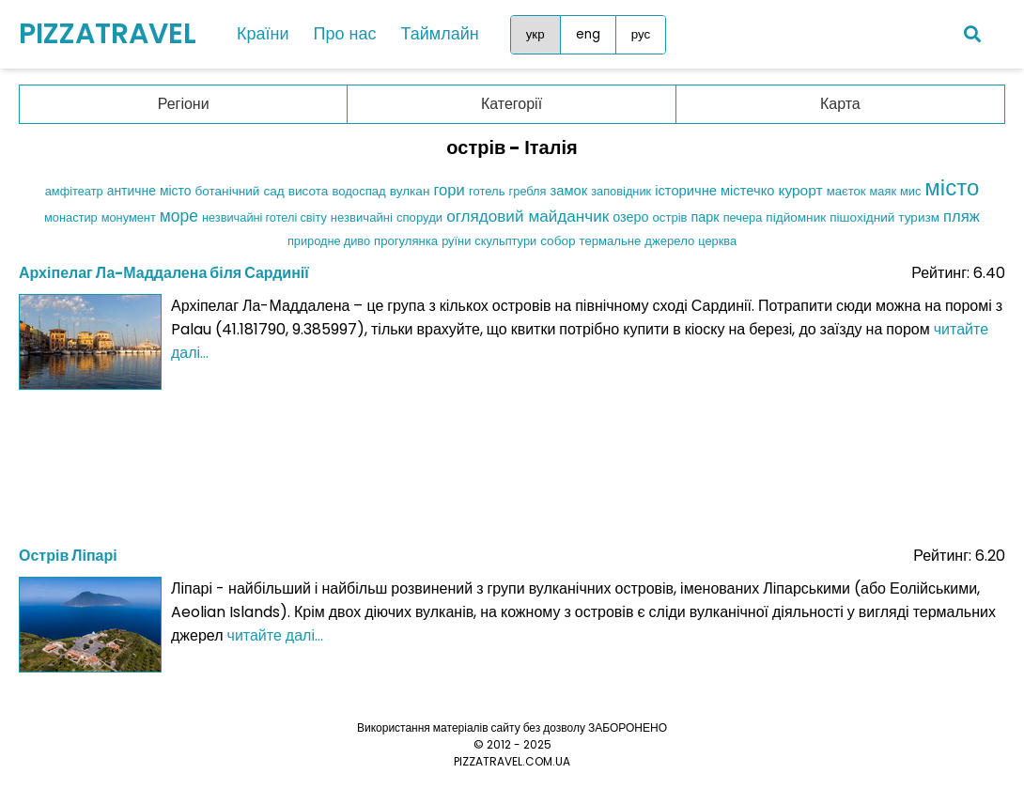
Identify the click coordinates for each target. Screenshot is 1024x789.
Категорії (511, 104)
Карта (840, 104)
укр (535, 34)
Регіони (183, 104)
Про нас (345, 33)
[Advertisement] (512, 462)
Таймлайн (439, 33)
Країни (263, 33)
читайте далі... (275, 635)
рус (640, 34)
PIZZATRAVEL (107, 34)
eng (588, 34)
